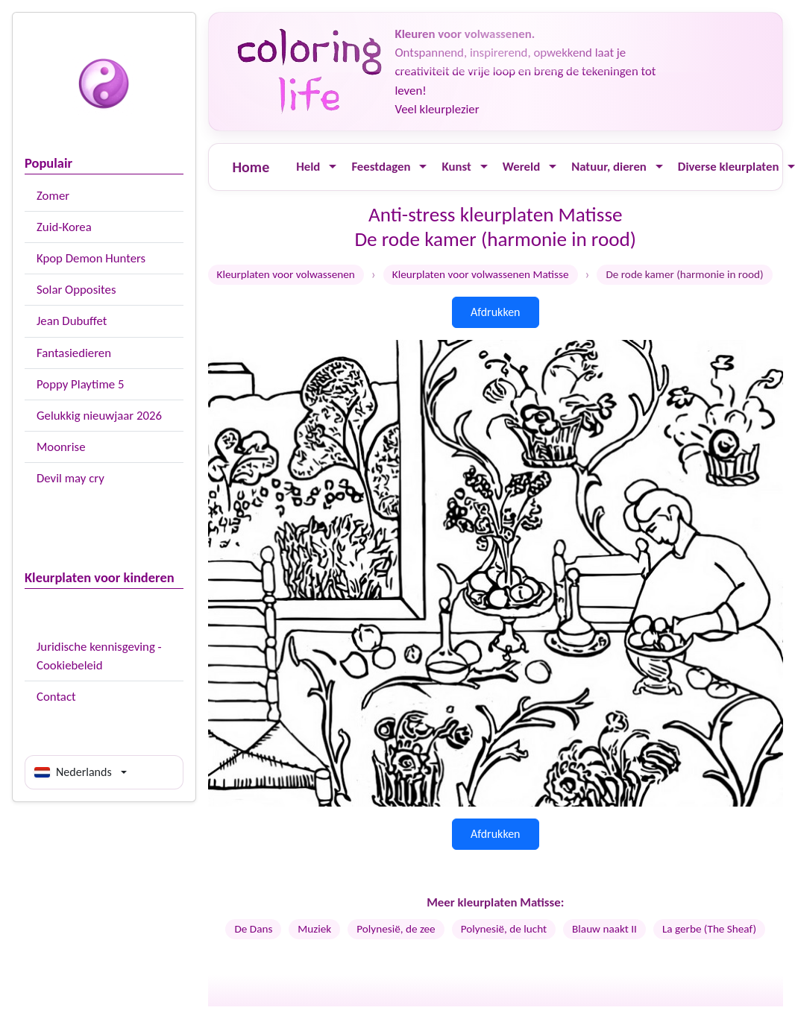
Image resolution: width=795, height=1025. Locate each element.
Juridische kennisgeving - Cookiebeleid (99, 656)
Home (251, 167)
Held (308, 166)
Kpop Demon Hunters (91, 258)
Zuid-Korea (64, 227)
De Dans (253, 929)
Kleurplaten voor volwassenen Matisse (480, 274)
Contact (56, 696)
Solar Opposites (76, 289)
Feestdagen (380, 166)
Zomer (53, 196)
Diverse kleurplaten (728, 166)
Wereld (521, 166)
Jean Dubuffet (72, 321)
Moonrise (61, 447)
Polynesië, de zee (395, 929)
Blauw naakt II (604, 929)
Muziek (314, 929)
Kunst (456, 166)
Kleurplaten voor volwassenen (286, 274)
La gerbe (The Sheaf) (709, 929)
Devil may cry (70, 478)
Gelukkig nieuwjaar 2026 (99, 415)
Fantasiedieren (74, 353)
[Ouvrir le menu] (332, 166)
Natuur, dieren (609, 166)
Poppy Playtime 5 (80, 384)
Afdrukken (496, 312)
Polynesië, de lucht (504, 929)
